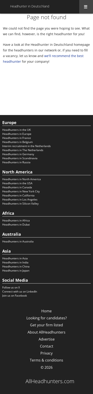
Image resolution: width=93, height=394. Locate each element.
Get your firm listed (46, 325)
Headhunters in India (15, 262)
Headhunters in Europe (16, 134)
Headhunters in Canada (17, 187)
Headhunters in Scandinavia (19, 158)
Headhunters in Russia (16, 162)
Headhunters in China (16, 266)
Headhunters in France (16, 138)
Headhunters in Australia (18, 241)
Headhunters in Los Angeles (19, 199)
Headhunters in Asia (15, 258)
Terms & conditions (46, 360)
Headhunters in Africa (16, 220)
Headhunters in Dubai (16, 224)
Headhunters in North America (21, 179)
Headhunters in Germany (18, 154)
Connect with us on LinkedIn (19, 291)
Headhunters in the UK (16, 130)
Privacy (46, 353)
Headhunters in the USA (17, 183)
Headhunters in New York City (21, 191)
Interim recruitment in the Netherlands (26, 146)
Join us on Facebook (14, 295)
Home (46, 311)
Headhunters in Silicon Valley (20, 203)
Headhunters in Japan (15, 270)
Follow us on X (11, 287)
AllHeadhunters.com (50, 381)
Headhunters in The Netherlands (22, 150)
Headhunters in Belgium (17, 142)
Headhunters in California (18, 195)
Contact (46, 346)
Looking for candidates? (46, 318)
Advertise (47, 339)
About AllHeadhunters (46, 332)
